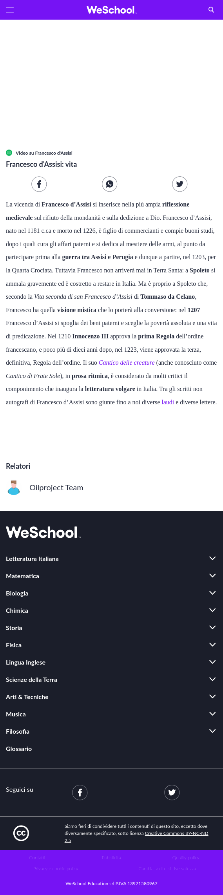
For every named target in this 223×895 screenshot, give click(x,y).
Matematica (22, 575)
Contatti (37, 857)
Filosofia (17, 731)
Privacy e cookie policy (55, 868)
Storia (14, 627)
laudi (167, 402)
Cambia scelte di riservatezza (167, 868)
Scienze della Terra (31, 679)
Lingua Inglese (25, 662)
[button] (10, 10)
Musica (16, 714)
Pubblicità (111, 857)
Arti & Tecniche (27, 696)
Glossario (19, 748)
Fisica (14, 644)
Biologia (17, 593)
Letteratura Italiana (32, 558)
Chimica (17, 610)
